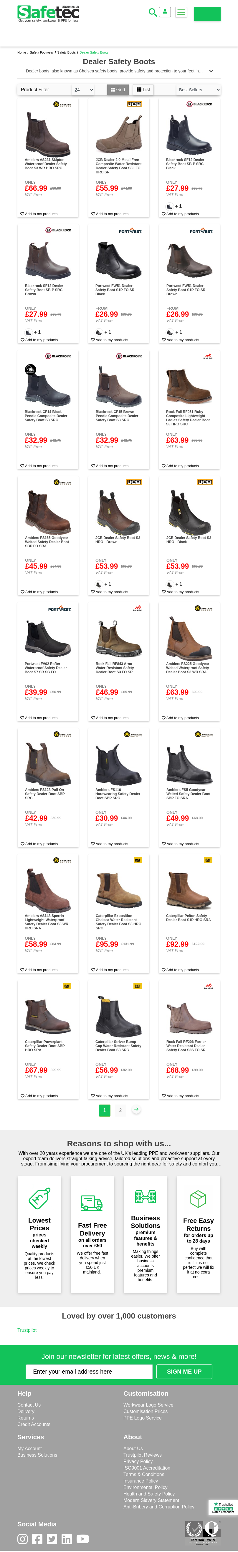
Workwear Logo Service (148, 1404)
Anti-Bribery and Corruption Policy (158, 1506)
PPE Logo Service (142, 1417)
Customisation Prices (145, 1411)
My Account (29, 1448)
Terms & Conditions (143, 1474)
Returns (25, 1417)
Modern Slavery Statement (151, 1500)
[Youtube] (85, 1540)
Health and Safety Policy (149, 1493)
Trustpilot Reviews (142, 1455)
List (143, 89)
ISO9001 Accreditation (146, 1467)
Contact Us (29, 1404)
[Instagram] (24, 1540)
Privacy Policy (138, 1461)
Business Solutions (37, 1455)
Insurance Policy (140, 1480)
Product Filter (35, 89)
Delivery (25, 1411)
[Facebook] (39, 1540)
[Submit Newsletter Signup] (184, 1371)
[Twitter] (54, 1540)
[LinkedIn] (69, 1540)
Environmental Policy (145, 1487)
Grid (118, 89)
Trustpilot (27, 1330)
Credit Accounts (33, 1424)
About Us (133, 1448)
